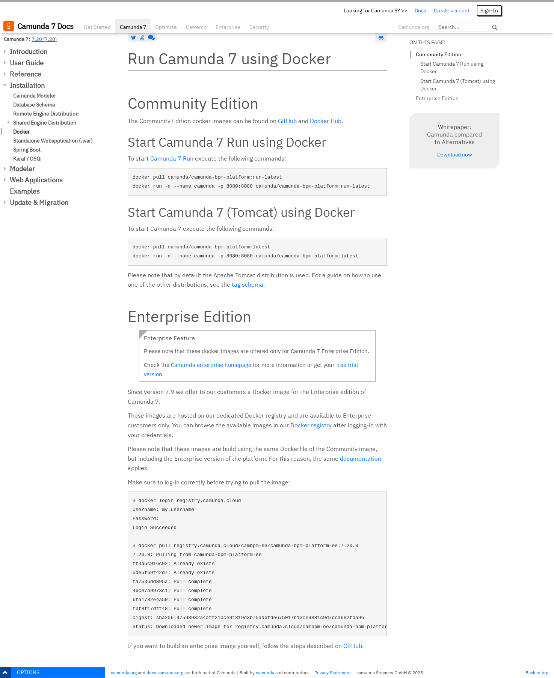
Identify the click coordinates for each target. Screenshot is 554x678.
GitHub (287, 121)
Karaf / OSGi (27, 158)
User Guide (27, 63)
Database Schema (34, 104)
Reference (25, 74)
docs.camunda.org (164, 672)
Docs (420, 10)
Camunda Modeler (34, 95)
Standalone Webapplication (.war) (53, 140)
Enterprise (228, 27)
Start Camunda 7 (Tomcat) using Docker (457, 85)
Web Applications (36, 180)
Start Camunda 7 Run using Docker (451, 67)
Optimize (166, 27)
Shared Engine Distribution (44, 122)
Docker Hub (325, 121)
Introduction (28, 51)
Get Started (97, 27)
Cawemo (196, 27)
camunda (265, 672)
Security (259, 27)
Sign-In (489, 10)
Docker (21, 131)
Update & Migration (39, 202)
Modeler (22, 168)
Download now (454, 154)
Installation (27, 85)
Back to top (536, 672)
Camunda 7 (133, 27)
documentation (360, 458)
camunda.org (124, 672)
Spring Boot (27, 149)
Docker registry (311, 425)
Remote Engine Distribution (45, 113)
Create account (451, 10)
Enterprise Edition (437, 98)
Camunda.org (413, 27)
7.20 (37, 39)
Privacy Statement (332, 672)
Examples (25, 191)
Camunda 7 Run (171, 158)
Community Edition (438, 54)
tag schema (247, 284)
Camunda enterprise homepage (211, 364)
